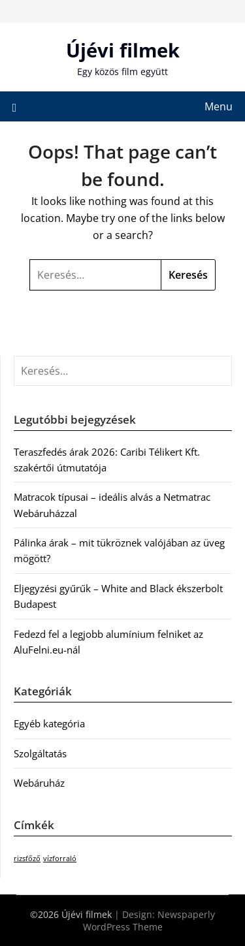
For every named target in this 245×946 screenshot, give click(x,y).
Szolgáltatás (40, 753)
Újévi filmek (123, 50)
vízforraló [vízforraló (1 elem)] (59, 858)
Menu (218, 106)
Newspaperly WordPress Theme (149, 920)
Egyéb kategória (49, 723)
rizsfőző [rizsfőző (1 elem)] (27, 858)
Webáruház (39, 782)
